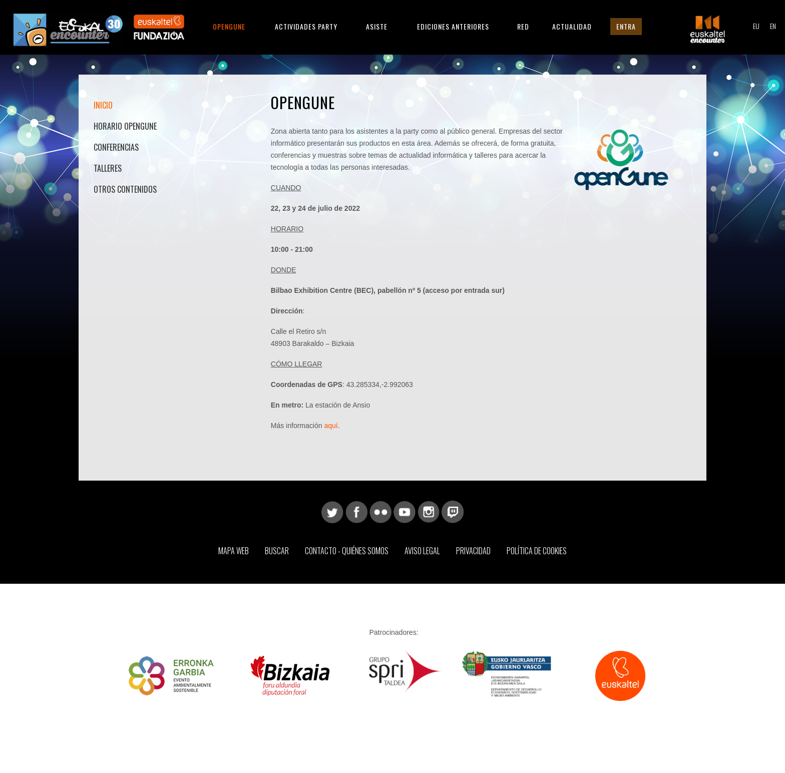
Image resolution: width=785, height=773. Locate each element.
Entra (626, 26)
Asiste (376, 26)
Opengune (229, 26)
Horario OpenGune (125, 126)
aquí (330, 426)
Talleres (108, 168)
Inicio (103, 105)
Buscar (277, 551)
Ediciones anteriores (453, 26)
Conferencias (116, 147)
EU (756, 26)
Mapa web (233, 551)
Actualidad (572, 26)
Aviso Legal (422, 551)
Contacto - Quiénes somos (346, 551)
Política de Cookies (537, 551)
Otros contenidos (125, 189)
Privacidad (473, 551)
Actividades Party (306, 26)
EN (773, 26)
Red (523, 26)
